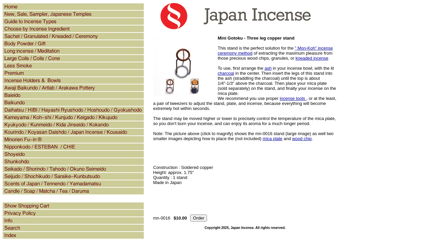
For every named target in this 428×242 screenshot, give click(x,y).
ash (268, 68)
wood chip (302, 138)
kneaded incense (312, 58)
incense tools (293, 98)
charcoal (226, 73)
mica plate (272, 138)
